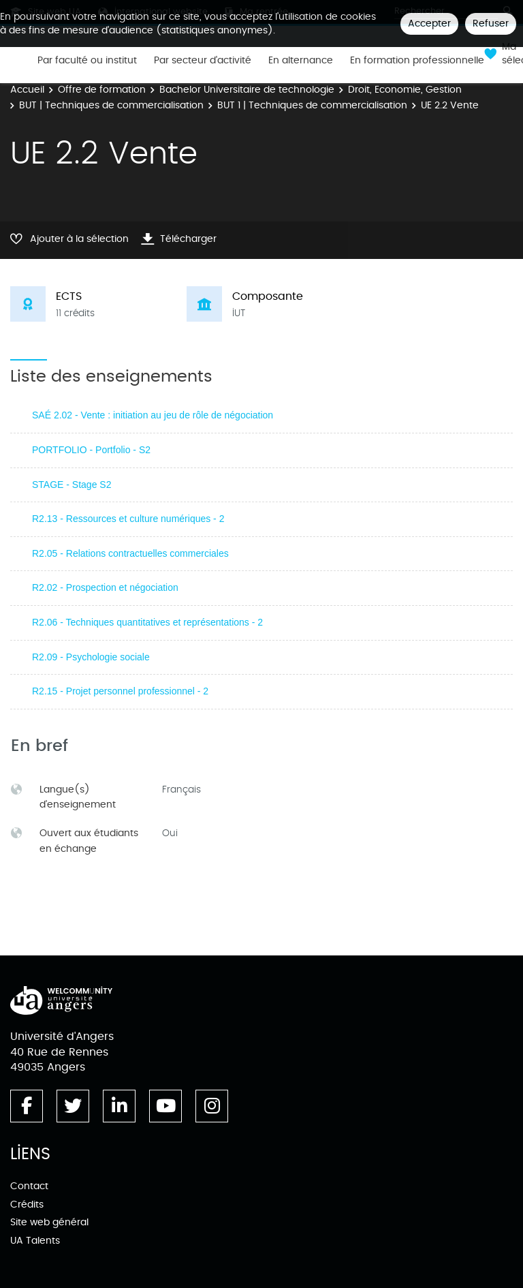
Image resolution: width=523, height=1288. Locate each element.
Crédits (27, 1204)
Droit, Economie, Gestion (405, 89)
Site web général (49, 1222)
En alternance (300, 60)
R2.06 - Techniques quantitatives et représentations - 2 (147, 622)
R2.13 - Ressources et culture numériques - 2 (128, 518)
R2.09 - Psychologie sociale (91, 656)
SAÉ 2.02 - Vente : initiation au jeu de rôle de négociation (152, 415)
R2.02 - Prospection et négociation (105, 587)
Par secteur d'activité (202, 60)
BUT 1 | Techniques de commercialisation (312, 105)
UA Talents (35, 1240)
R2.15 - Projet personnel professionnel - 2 (120, 691)
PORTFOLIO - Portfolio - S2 (91, 449)
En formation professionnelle (417, 60)
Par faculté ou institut (87, 60)
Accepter (429, 23)
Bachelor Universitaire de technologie (246, 89)
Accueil (27, 89)
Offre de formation (102, 89)
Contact (29, 1186)
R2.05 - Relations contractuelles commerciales (130, 553)
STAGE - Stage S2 (71, 484)
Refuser (491, 23)
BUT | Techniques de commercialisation (111, 105)
